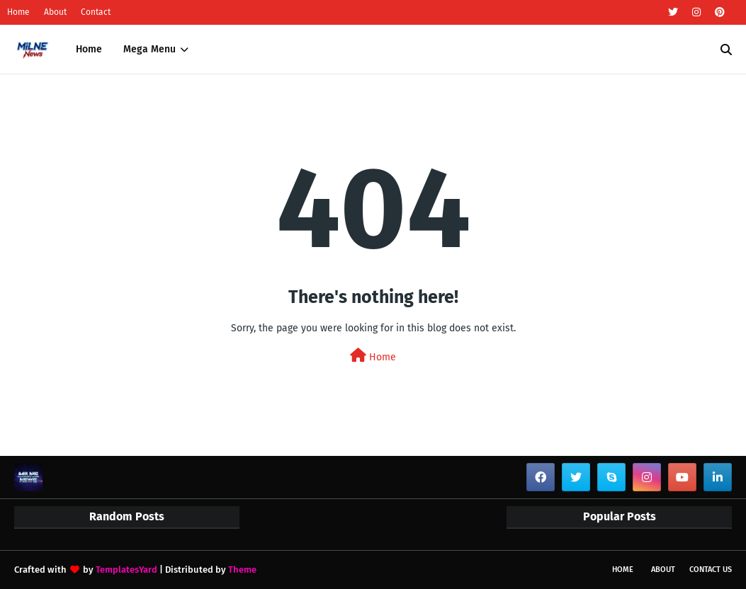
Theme (242, 569)
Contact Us (710, 569)
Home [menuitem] (89, 49)
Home (18, 12)
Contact (96, 12)
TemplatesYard (126, 569)
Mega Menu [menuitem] (149, 49)
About (55, 12)
